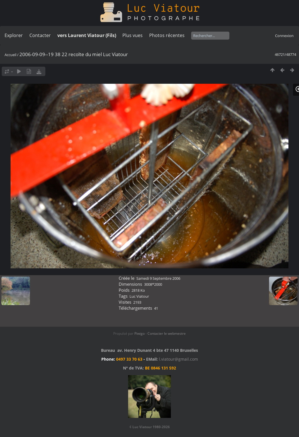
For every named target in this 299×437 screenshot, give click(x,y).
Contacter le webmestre (167, 333)
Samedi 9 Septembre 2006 (158, 278)
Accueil (10, 54)
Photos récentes (167, 35)
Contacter (40, 35)
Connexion (284, 35)
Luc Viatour (139, 296)
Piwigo (139, 333)
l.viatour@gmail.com (178, 359)
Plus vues (132, 35)
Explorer (14, 35)
